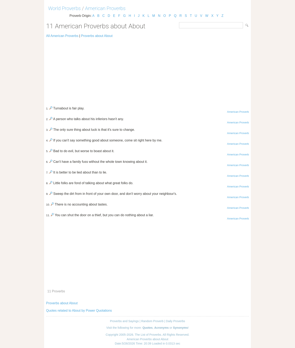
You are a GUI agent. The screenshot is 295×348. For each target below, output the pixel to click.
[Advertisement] (147, 70)
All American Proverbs (62, 36)
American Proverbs (105, 8)
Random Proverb (152, 321)
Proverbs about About (96, 36)
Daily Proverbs (175, 321)
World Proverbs (64, 8)
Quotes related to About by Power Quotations (79, 310)
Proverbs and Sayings (124, 321)
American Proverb (238, 111)
